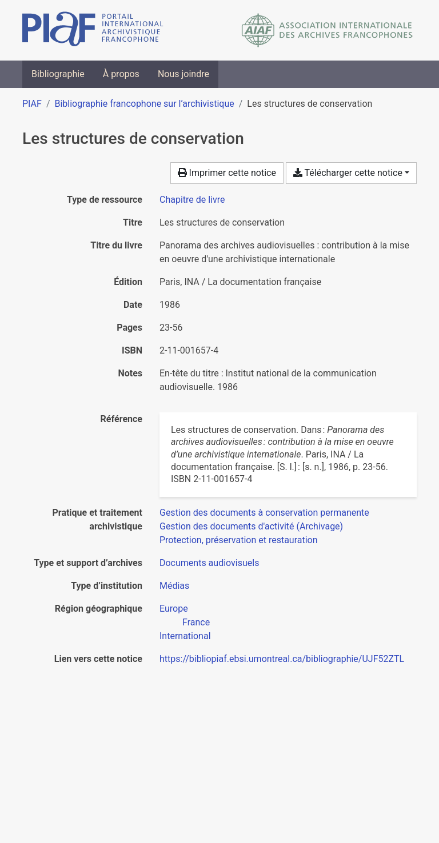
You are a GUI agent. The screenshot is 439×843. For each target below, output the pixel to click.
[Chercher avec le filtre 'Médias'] (174, 585)
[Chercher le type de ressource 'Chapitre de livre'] (192, 199)
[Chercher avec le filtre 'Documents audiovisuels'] (209, 562)
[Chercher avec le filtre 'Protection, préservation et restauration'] (238, 540)
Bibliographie (58, 74)
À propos (121, 74)
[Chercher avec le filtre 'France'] (196, 622)
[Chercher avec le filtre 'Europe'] (173, 608)
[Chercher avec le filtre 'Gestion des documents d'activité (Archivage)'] (251, 526)
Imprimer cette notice (227, 172)
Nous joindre (183, 74)
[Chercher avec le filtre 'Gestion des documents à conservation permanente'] (264, 512)
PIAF (32, 103)
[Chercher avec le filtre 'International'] (185, 636)
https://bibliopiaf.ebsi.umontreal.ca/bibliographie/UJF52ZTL (281, 658)
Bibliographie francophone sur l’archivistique (144, 103)
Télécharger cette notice (347, 172)
